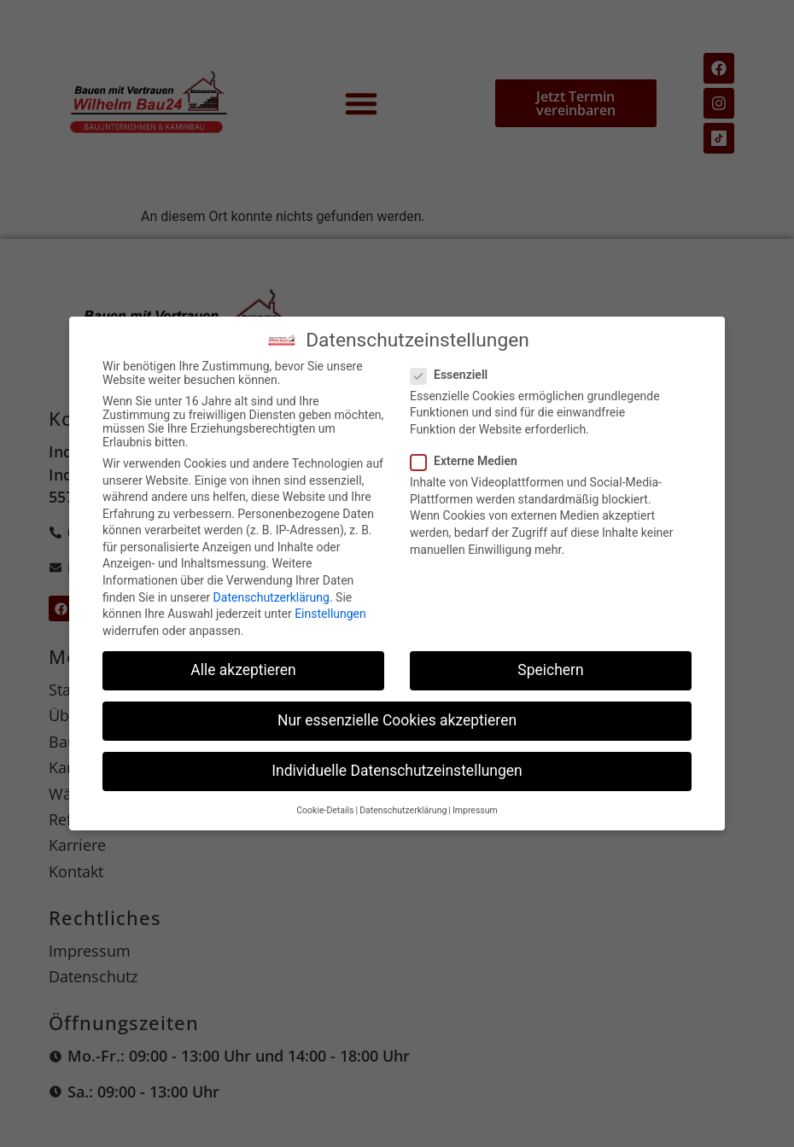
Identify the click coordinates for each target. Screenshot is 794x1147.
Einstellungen (330, 613)
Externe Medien (469, 461)
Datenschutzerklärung (271, 597)
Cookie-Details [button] (324, 810)
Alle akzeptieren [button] (243, 669)
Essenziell (454, 374)
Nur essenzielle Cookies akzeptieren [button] (397, 720)
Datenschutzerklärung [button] (403, 810)
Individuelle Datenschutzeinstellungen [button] (396, 770)
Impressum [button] (475, 810)
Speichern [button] (550, 669)
